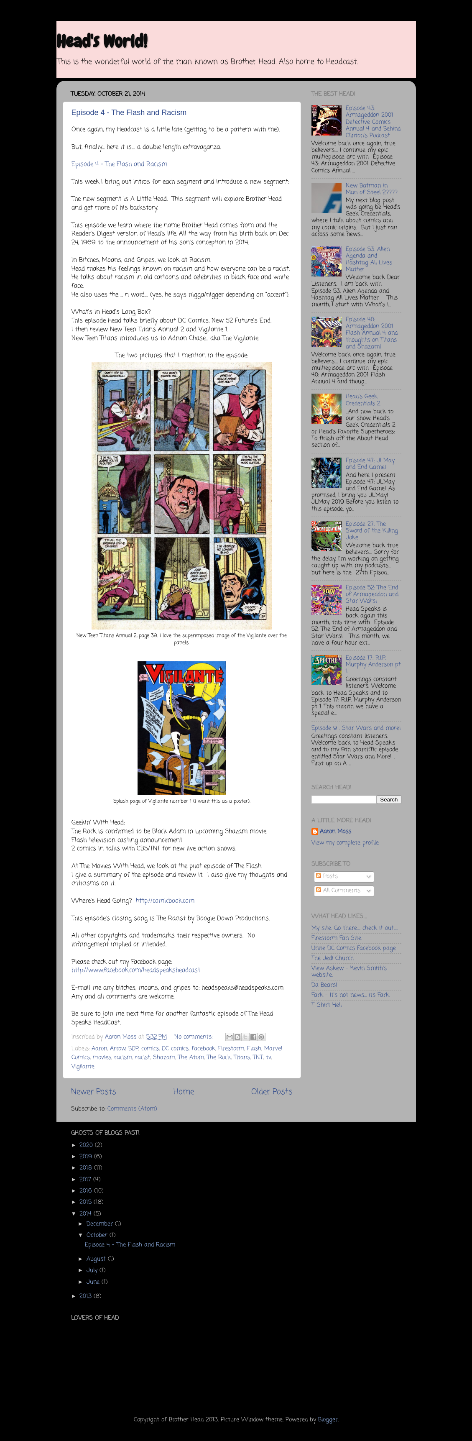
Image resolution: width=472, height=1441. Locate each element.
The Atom (191, 1057)
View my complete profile (345, 843)
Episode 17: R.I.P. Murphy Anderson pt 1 (373, 665)
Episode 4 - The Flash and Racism (129, 112)
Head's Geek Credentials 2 (363, 400)
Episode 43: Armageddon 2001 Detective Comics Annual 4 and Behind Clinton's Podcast (373, 122)
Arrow (117, 1048)
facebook (203, 1048)
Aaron (99, 1048)
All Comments (338, 890)
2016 (86, 1191)
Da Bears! (324, 985)
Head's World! (101, 41)
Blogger (328, 1419)
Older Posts (272, 1092)
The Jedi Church (332, 958)
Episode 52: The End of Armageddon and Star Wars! (372, 595)
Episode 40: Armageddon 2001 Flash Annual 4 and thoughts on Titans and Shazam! (372, 333)
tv (268, 1057)
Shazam (164, 1057)
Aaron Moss (335, 832)
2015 (86, 1202)
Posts (327, 876)
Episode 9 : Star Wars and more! (356, 728)
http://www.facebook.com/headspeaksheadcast (135, 970)
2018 (86, 1168)
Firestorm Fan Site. (336, 938)
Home (183, 1092)
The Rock (219, 1057)
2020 (87, 1145)
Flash (254, 1048)
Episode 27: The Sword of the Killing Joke (372, 531)
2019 (86, 1156)
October (98, 1235)
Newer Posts (93, 1092)
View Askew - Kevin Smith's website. (349, 972)
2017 (86, 1179)
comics (150, 1048)
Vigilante (82, 1066)
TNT (258, 1057)
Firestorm (231, 1048)
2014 (86, 1214)
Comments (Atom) (132, 1109)
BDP (133, 1048)
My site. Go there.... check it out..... (354, 928)
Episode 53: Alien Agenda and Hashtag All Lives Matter (369, 259)
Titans (242, 1057)
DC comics (175, 1048)
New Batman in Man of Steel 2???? (372, 189)
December (101, 1224)
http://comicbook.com (165, 901)
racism (123, 1057)
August (97, 1259)
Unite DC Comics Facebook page (353, 948)
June (94, 1282)
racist (142, 1057)
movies (102, 1057)
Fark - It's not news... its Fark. (350, 995)
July (93, 1270)
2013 (86, 1296)
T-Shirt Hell (326, 1005)
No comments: (194, 1037)
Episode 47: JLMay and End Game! (370, 464)
